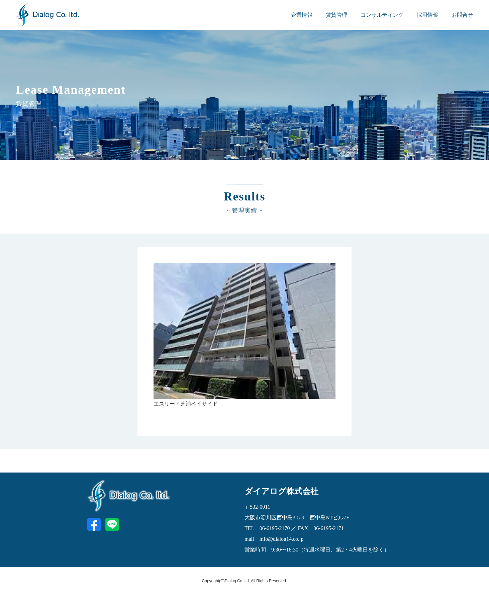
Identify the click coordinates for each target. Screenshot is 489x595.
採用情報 (427, 15)
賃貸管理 (336, 15)
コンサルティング (382, 15)
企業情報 (301, 15)
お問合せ (462, 15)
